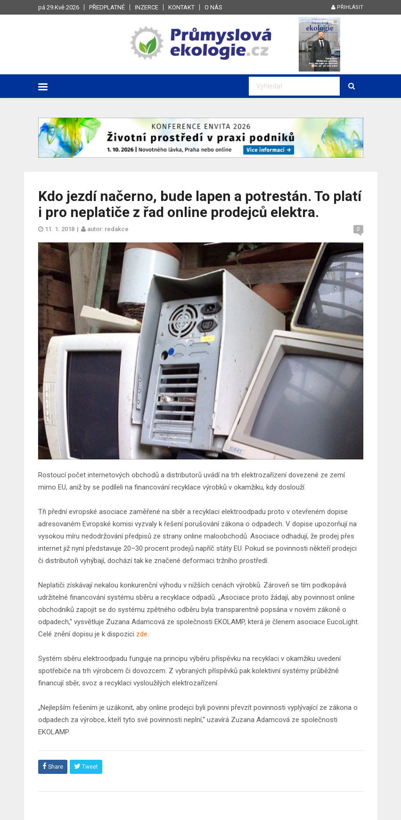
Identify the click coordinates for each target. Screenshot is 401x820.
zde (141, 634)
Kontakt (181, 7)
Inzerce (146, 7)
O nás (213, 7)
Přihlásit (347, 7)
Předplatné (107, 7)
